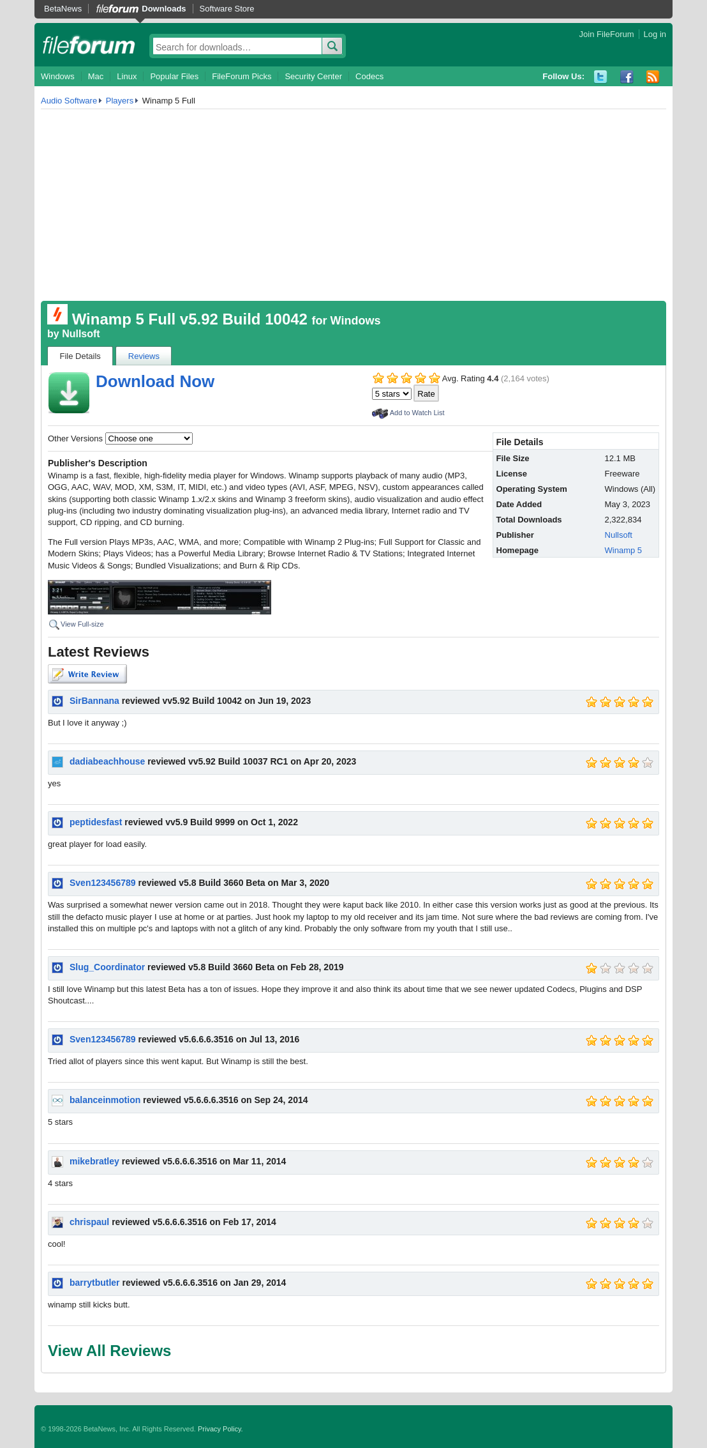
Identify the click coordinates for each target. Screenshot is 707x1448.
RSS (653, 77)
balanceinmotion (105, 1100)
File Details (80, 356)
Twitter (600, 77)
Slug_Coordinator (107, 967)
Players (119, 100)
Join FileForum (606, 34)
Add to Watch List (417, 412)
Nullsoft (81, 333)
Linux (127, 76)
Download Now (155, 381)
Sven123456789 (103, 883)
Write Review (87, 673)
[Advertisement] (353, 205)
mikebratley (94, 1161)
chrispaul (89, 1222)
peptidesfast (96, 822)
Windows (58, 76)
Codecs (369, 76)
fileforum (89, 45)
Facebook (627, 77)
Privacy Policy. (220, 1429)
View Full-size (82, 624)
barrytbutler (95, 1282)
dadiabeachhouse (107, 761)
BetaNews (63, 8)
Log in (655, 34)
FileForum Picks (241, 76)
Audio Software (69, 100)
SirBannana (94, 701)
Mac (96, 76)
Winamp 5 (624, 550)
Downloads (164, 8)
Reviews (144, 356)
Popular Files (174, 76)
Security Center (313, 76)
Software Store (227, 8)
